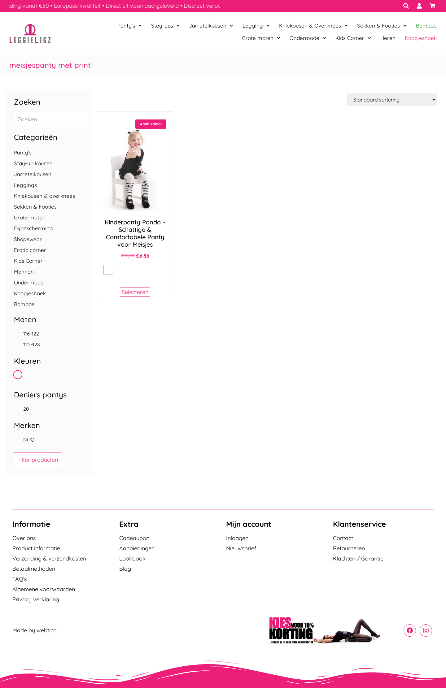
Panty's (23, 152)
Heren (388, 38)
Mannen (24, 271)
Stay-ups (165, 25)
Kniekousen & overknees (44, 196)
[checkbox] (49, 333)
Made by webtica (34, 630)
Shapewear (28, 239)
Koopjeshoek (421, 38)
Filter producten (37, 459)
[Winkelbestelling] (392, 99)
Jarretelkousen (211, 25)
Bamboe (426, 25)
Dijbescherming (33, 228)
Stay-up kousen (33, 163)
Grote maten (261, 38)
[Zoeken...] (51, 119)
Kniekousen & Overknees (313, 25)
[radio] (108, 270)
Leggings (25, 185)
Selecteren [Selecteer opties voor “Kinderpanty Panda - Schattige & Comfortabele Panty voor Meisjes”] (135, 292)
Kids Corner (353, 38)
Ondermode (308, 38)
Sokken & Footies (382, 25)
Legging (256, 25)
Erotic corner (30, 250)
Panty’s (129, 25)
